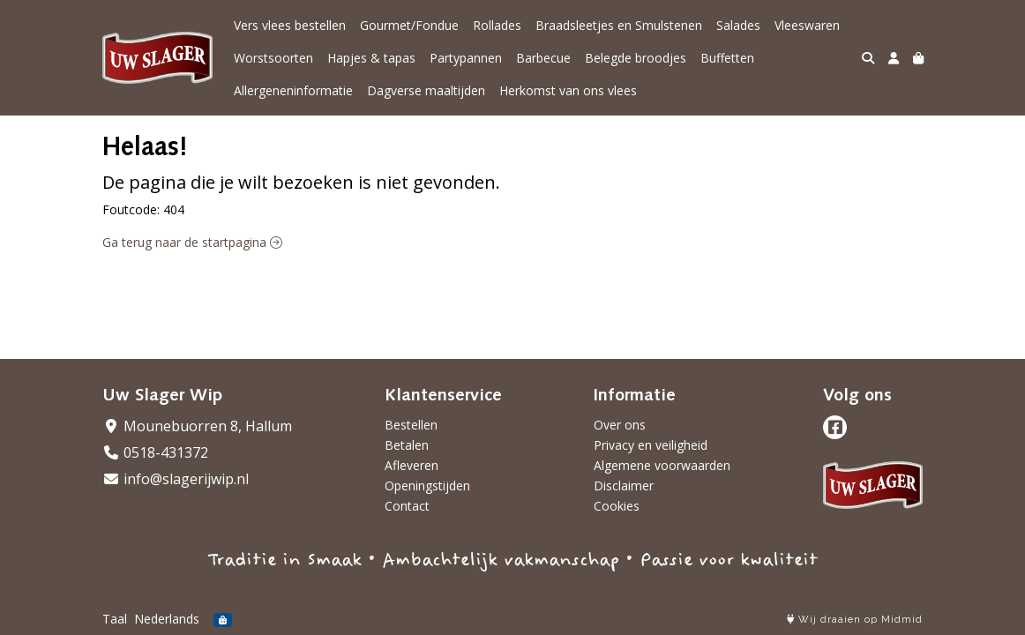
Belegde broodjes (635, 57)
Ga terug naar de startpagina (192, 242)
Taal (114, 618)
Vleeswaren (807, 25)
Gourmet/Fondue (409, 25)
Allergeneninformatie (293, 90)
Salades (738, 25)
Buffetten (727, 57)
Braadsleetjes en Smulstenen (618, 25)
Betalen (407, 445)
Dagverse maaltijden (426, 90)
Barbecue (543, 57)
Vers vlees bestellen (290, 25)
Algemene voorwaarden (662, 465)
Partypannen (466, 57)
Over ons (620, 424)
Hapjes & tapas (371, 57)
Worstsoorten (273, 57)
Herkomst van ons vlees (568, 90)
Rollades (497, 25)
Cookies (617, 505)
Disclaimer (624, 485)
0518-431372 (155, 452)
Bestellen (411, 424)
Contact (407, 505)
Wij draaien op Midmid (855, 619)
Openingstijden (427, 485)
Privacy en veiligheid (650, 445)
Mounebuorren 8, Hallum (197, 426)
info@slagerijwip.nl (175, 479)
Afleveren (411, 465)
